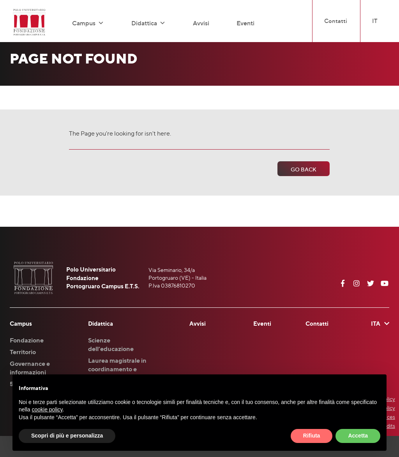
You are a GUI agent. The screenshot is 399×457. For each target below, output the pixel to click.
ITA (375, 323)
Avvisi (201, 23)
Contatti (335, 21)
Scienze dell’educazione (111, 344)
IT (375, 21)
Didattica (148, 23)
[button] (99, 23)
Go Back (303, 169)
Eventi (245, 23)
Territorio (23, 352)
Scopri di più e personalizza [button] (67, 435)
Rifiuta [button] (311, 435)
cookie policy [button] (47, 409)
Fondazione (27, 340)
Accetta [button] (358, 435)
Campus (88, 23)
